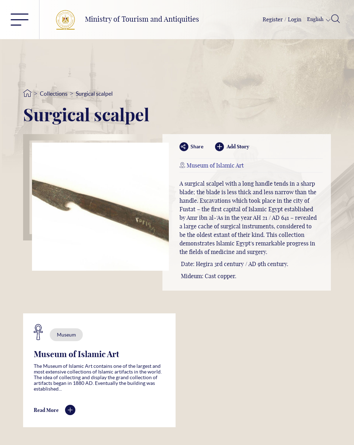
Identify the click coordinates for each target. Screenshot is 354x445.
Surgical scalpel (94, 93)
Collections (54, 93)
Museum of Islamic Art (215, 166)
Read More (54, 410)
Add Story (232, 146)
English (315, 19)
